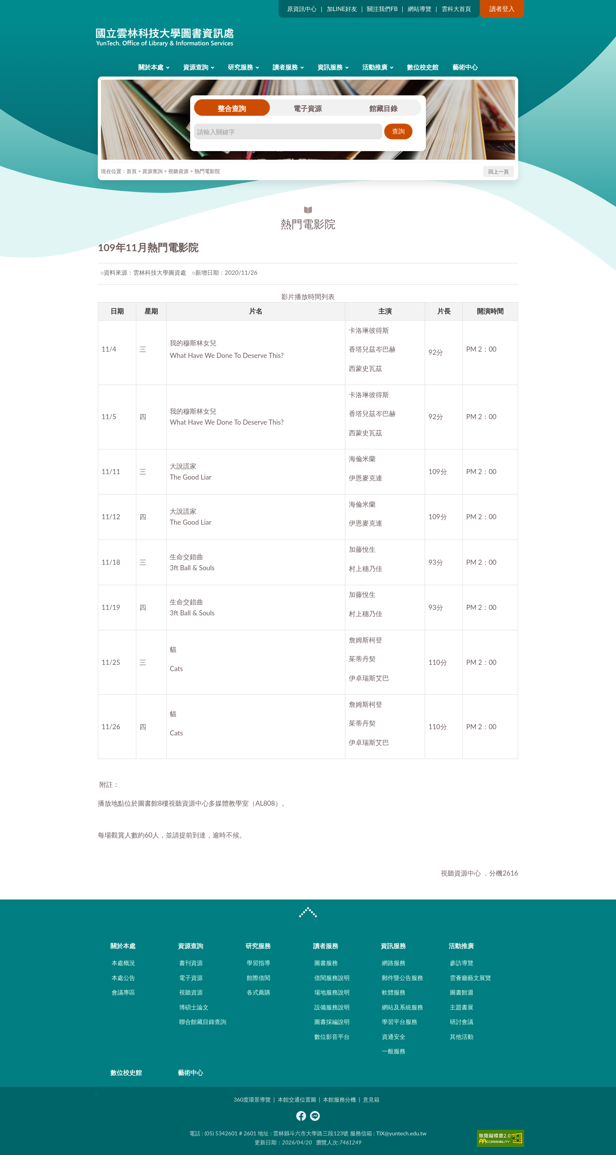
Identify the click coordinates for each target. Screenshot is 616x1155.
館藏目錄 (383, 108)
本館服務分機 (339, 1099)
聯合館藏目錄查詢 (202, 1021)
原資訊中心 (302, 8)
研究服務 (240, 67)
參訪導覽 (461, 962)
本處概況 (123, 962)
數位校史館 (422, 67)
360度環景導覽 (252, 1099)
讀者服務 (285, 67)
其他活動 (461, 1036)
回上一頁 (498, 171)
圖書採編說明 (332, 1021)
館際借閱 (258, 977)
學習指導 (258, 962)
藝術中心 (465, 67)
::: (96, 6)
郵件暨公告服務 (402, 977)
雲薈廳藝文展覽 (470, 977)
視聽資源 (178, 171)
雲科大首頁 (456, 8)
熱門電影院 (207, 171)
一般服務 (393, 1051)
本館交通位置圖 (297, 1099)
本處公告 (123, 977)
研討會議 (461, 1021)
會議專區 (123, 992)
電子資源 (307, 108)
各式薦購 (258, 992)
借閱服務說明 (332, 977)
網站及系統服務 (402, 1007)
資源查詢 (195, 67)
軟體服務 (393, 992)
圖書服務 (326, 962)
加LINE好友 (342, 8)
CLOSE (308, 913)
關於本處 (150, 67)
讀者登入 (502, 8)
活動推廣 (374, 67)
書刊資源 (191, 962)
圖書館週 (461, 992)
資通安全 (393, 1036)
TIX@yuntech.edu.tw (401, 1133)
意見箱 (371, 1099)
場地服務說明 (332, 992)
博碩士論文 (194, 1007)
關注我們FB (382, 8)
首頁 (131, 171)
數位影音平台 (332, 1036)
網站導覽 (419, 8)
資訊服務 (330, 67)
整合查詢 (232, 108)
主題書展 (461, 1007)
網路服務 (393, 962)
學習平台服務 (399, 1021)
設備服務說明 (332, 1007)
